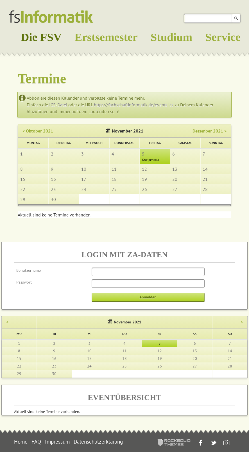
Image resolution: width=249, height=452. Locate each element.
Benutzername (28, 270)
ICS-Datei (58, 105)
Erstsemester (106, 37)
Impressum (57, 441)
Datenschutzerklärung (98, 441)
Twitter (212, 443)
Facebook (200, 443)
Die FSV (41, 37)
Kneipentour (150, 159)
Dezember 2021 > (210, 131)
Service (223, 37)
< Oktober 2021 (37, 131)
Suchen (236, 18)
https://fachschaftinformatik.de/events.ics (133, 105)
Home (21, 441)
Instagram (225, 443)
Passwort (24, 282)
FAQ (36, 441)
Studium (171, 37)
